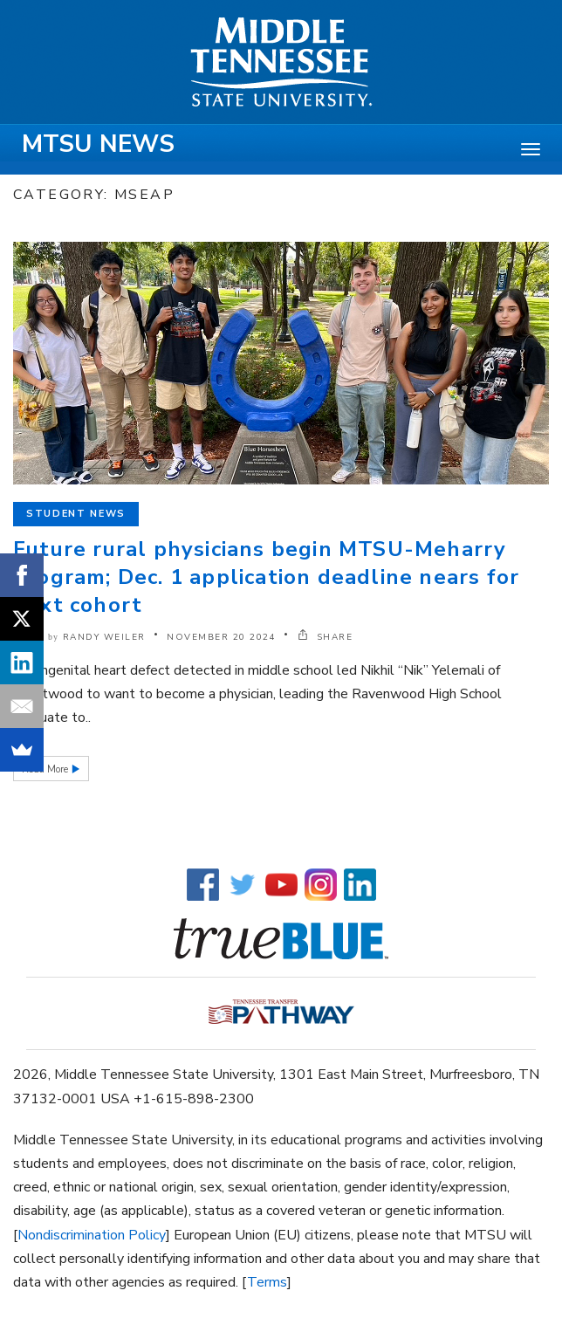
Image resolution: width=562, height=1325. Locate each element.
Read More (46, 769)
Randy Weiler (104, 637)
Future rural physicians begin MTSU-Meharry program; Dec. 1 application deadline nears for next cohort (266, 577)
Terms (267, 1282)
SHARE (325, 637)
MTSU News (98, 144)
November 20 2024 (221, 637)
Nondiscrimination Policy (91, 1235)
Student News (76, 513)
